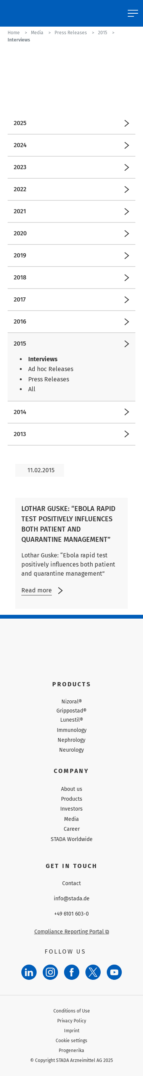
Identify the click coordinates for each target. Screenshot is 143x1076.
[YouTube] (114, 972)
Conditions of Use (71, 1011)
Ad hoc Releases (50, 369)
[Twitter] (93, 972)
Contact (71, 884)
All (31, 389)
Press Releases (48, 379)
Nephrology (71, 740)
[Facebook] (71, 972)
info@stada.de (72, 899)
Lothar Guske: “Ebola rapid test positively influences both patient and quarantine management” (68, 524)
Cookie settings (71, 1040)
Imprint (71, 1030)
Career (72, 829)
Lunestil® (71, 720)
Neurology (71, 750)
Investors (71, 809)
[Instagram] (50, 972)
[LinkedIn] (29, 972)
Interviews (43, 359)
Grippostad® (71, 711)
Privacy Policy (71, 1021)
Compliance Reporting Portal (71, 931)
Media (71, 819)
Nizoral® (71, 702)
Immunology (72, 730)
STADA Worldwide (72, 839)
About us (71, 789)
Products (71, 799)
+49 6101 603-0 (71, 914)
